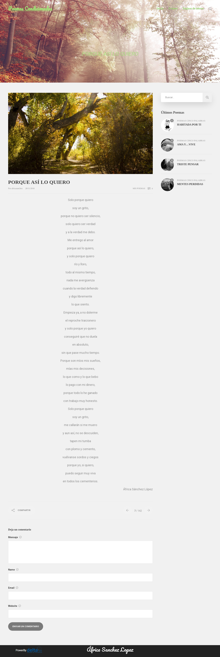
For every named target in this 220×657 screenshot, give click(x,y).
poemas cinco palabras (191, 120)
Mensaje (15, 537)
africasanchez (17, 188)
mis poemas (139, 188)
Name (13, 569)
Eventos (173, 8)
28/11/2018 (29, 188)
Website (14, 606)
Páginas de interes (193, 8)
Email (13, 587)
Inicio (160, 8)
